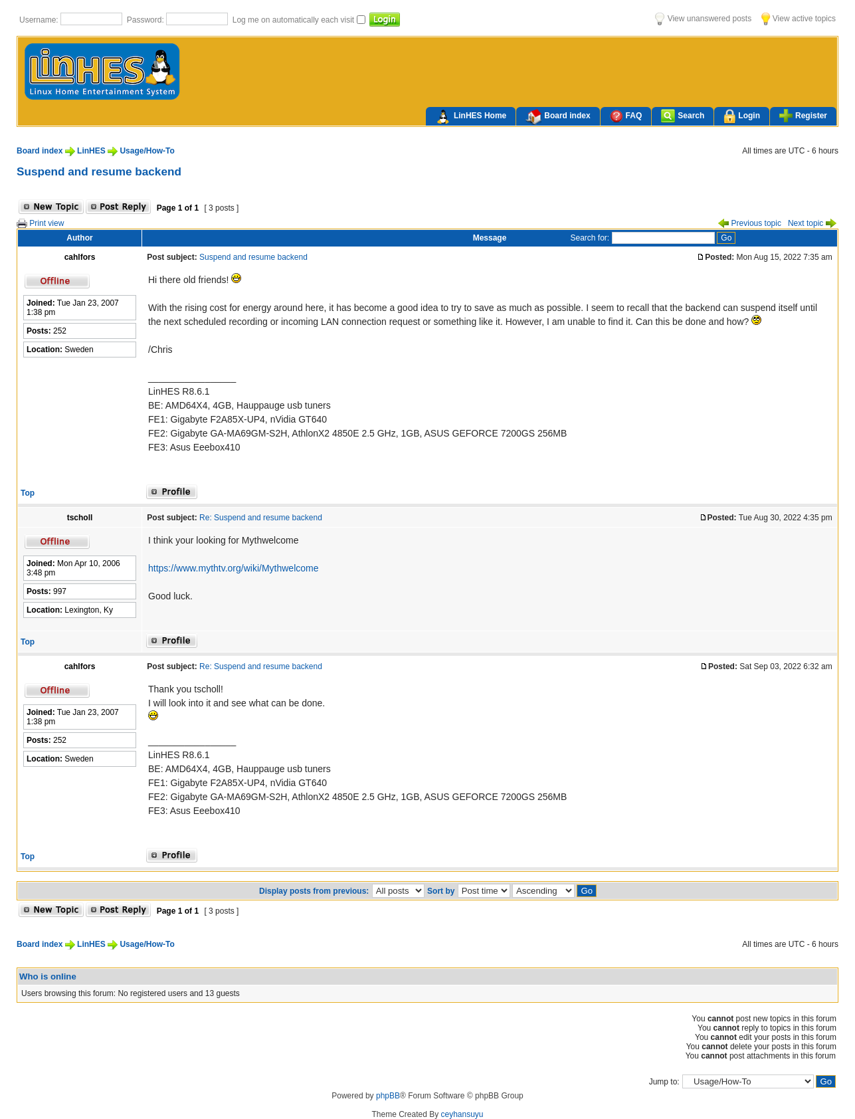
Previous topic (749, 223)
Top (28, 493)
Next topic (812, 223)
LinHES (91, 150)
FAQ (626, 116)
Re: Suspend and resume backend (260, 517)
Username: (39, 20)
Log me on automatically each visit (295, 20)
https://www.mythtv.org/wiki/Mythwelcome (233, 568)
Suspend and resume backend (99, 171)
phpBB (388, 1095)
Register (803, 115)
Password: (146, 20)
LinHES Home (470, 117)
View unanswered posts (703, 18)
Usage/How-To (147, 150)
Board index (557, 117)
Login (741, 116)
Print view (40, 223)
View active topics (798, 18)
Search (682, 116)
